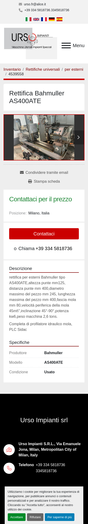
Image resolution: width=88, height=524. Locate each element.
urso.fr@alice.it (35, 4)
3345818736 (60, 10)
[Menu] (66, 45)
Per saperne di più (59, 517)
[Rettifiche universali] (43, 69)
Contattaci (43, 233)
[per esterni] (74, 69)
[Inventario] (12, 69)
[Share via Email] (44, 172)
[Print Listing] (44, 181)
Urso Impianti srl (44, 420)
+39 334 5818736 (37, 10)
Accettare (16, 517)
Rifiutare (35, 517)
